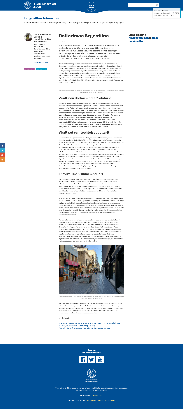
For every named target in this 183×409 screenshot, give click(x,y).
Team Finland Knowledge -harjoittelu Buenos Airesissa (85, 328)
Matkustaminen (29, 69)
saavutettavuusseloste (106, 400)
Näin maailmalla (42, 69)
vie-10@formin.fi (97, 395)
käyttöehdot (90, 400)
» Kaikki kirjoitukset (41, 62)
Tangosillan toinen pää (41, 18)
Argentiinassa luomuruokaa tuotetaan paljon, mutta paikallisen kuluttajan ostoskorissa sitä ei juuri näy (89, 324)
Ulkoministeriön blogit (44, 5)
